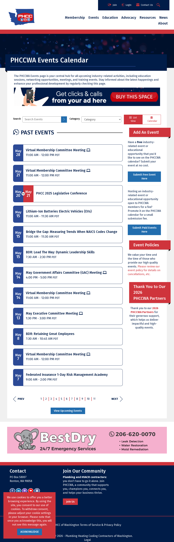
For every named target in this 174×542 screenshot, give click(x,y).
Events (93, 17)
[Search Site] (159, 5)
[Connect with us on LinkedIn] (18, 490)
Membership (75, 17)
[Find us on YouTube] (30, 490)
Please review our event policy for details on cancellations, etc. (144, 270)
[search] (64, 119)
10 (88, 398)
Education (110, 17)
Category (74, 118)
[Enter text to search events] (41, 119)
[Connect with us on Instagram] (24, 490)
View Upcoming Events (68, 410)
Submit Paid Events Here (144, 229)
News (163, 17)
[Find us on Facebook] (12, 490)
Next (117, 399)
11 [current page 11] (94, 398)
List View (133, 119)
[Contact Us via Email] (37, 490)
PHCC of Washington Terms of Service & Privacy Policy (87, 525)
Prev (18, 399)
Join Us (70, 501)
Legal (87, 539)
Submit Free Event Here (144, 176)
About (163, 23)
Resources (148, 17)
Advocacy (128, 17)
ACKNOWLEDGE (29, 531)
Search (17, 118)
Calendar (151, 119)
